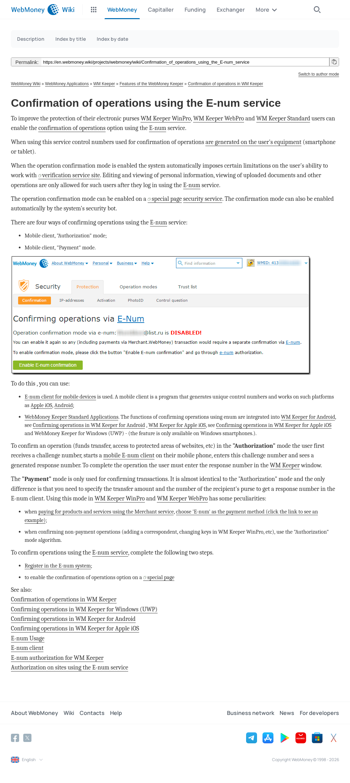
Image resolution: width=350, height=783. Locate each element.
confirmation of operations (72, 128)
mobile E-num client (128, 455)
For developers (319, 713)
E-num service (110, 552)
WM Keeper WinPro (165, 118)
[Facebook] (15, 738)
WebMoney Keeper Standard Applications (71, 417)
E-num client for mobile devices (60, 396)
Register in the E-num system (58, 565)
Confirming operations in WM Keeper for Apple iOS (273, 425)
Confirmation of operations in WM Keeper (225, 83)
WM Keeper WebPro (218, 118)
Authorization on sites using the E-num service (69, 667)
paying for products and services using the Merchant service (106, 511)
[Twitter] (27, 738)
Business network (250, 713)
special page (167, 199)
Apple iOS (41, 405)
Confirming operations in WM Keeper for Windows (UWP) (84, 609)
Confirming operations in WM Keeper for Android (89, 425)
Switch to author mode (318, 74)
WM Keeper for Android (308, 417)
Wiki (69, 713)
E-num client (27, 648)
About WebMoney (34, 713)
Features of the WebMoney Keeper (152, 83)
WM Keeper (104, 83)
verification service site (71, 175)
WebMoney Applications (67, 83)
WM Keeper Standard (283, 118)
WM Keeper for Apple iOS (177, 425)
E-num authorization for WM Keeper (57, 658)
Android (63, 405)
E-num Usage (27, 638)
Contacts (92, 713)
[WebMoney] (35, 9)
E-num (157, 128)
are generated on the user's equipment (253, 142)
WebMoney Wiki (25, 83)
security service (202, 199)
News (287, 713)
